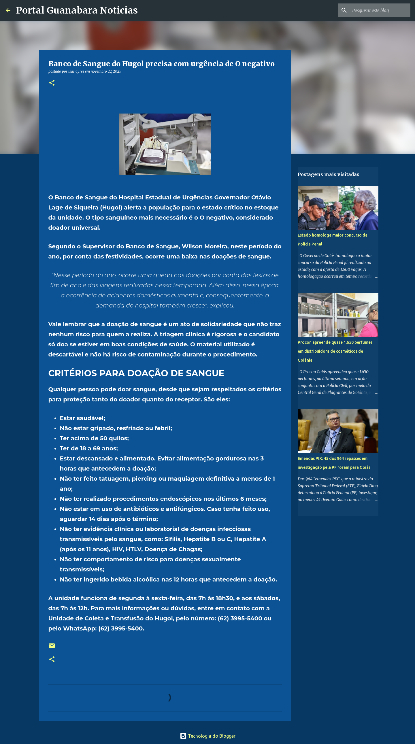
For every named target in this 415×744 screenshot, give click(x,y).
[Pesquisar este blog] (380, 10)
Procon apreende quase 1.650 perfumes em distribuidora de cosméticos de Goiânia (335, 351)
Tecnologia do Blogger (207, 736)
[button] (51, 83)
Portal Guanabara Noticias (77, 10)
